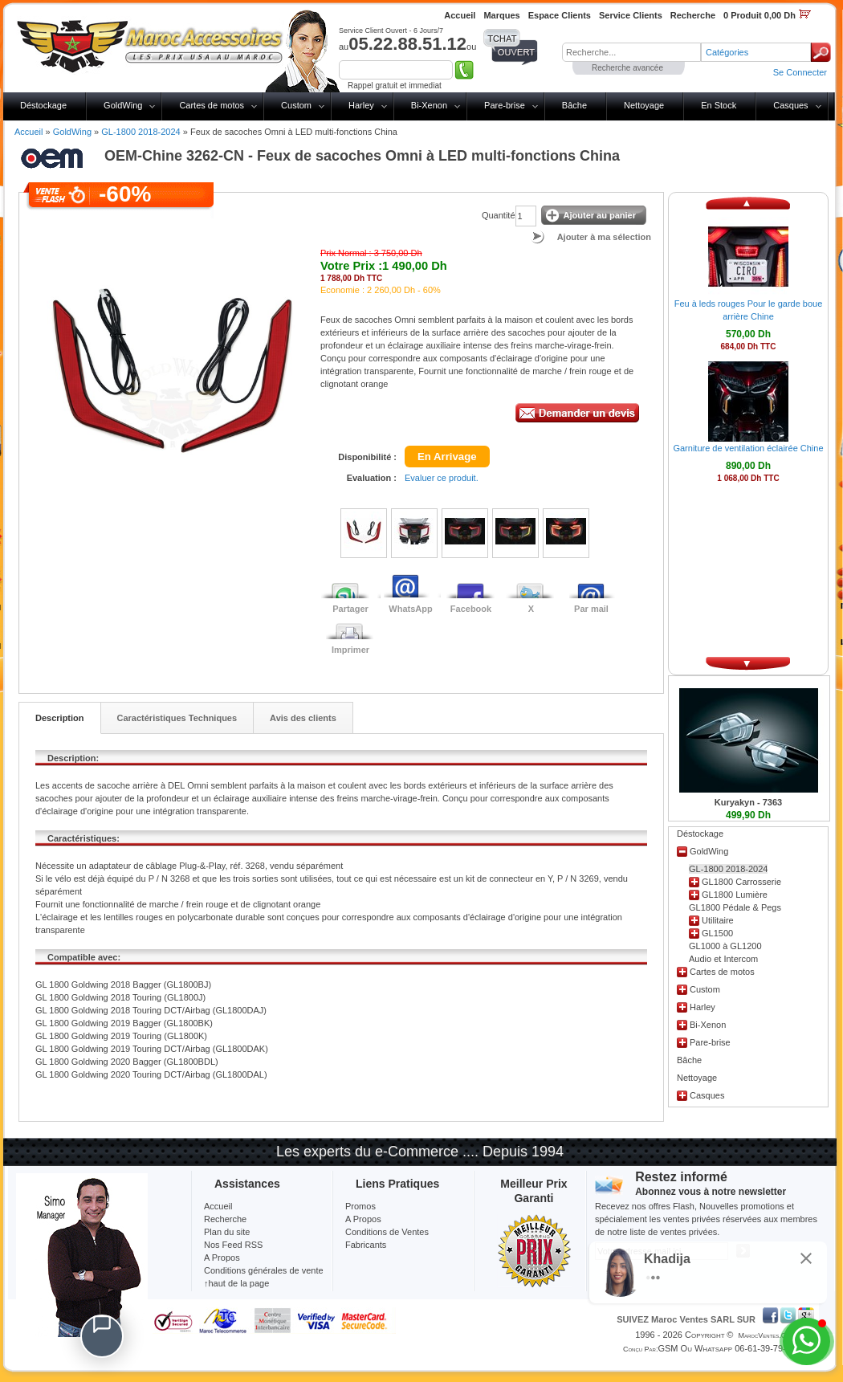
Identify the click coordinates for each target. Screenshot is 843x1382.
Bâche (574, 105)
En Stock (718, 105)
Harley (361, 105)
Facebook (470, 609)
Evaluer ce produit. (442, 478)
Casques (790, 105)
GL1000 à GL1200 (725, 946)
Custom (296, 105)
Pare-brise (504, 105)
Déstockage (43, 105)
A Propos (363, 1219)
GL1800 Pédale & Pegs (735, 907)
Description (59, 718)
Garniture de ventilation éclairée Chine (748, 448)
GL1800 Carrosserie (741, 882)
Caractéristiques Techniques (177, 718)
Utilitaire (718, 920)
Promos (360, 1206)
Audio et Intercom (723, 959)
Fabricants (365, 1245)
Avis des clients (303, 718)
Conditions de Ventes (387, 1232)
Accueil (28, 132)
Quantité (498, 215)
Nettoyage (644, 105)
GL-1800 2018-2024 (140, 132)
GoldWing (123, 105)
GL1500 (717, 933)
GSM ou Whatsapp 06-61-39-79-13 (727, 1348)
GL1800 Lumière (735, 894)
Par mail (591, 609)
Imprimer (350, 649)
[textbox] (631, 52)
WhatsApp (410, 609)
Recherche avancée (627, 67)
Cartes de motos (211, 105)
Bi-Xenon (429, 105)
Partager (350, 609)
